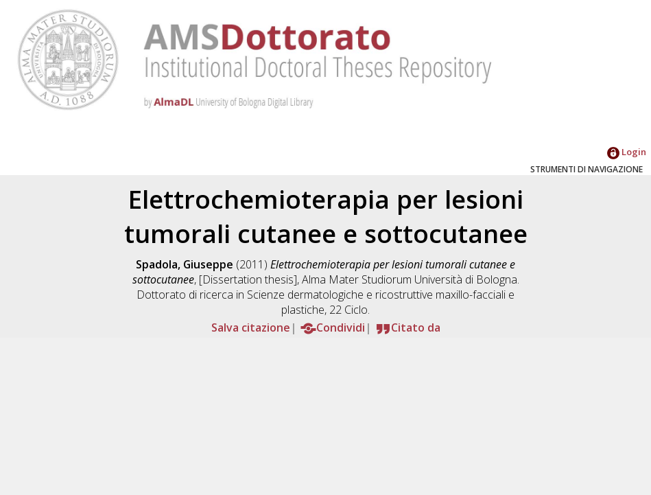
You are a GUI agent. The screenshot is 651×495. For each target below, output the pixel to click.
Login (626, 152)
